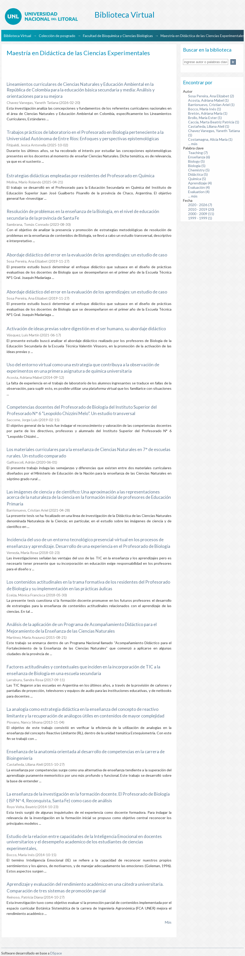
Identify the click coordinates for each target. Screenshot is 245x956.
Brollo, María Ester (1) (205, 117)
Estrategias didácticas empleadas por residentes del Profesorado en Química (80, 175)
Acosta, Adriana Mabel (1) (208, 100)
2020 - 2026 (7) (200, 205)
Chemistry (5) (199, 170)
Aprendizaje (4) (200, 183)
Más (168, 922)
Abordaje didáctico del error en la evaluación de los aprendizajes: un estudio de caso (87, 254)
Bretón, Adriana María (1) (207, 113)
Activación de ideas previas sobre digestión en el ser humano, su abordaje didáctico (86, 328)
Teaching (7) (198, 152)
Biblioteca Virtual (17, 35)
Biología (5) (196, 165)
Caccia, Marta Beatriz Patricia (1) (213, 122)
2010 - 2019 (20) (201, 209)
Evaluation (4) (199, 192)
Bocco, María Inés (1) (204, 109)
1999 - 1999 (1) (200, 218)
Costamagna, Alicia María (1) (210, 139)
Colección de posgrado (57, 35)
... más (193, 143)
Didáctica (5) (198, 174)
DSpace (56, 953)
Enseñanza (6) (199, 157)
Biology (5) (196, 161)
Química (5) (197, 178)
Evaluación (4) (199, 187)
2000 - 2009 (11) (201, 213)
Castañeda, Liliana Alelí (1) (208, 126)
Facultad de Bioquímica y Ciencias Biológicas (118, 35)
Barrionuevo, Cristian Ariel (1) (211, 104)
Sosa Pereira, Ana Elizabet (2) (211, 96)
